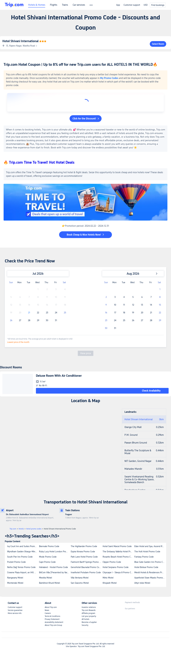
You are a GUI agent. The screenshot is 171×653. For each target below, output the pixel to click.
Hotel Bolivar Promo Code (146, 567)
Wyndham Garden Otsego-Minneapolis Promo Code (23, 551)
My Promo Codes (109, 78)
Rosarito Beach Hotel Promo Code (118, 557)
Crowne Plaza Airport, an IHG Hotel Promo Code (23, 572)
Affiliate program (88, 613)
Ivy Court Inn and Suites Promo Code (23, 546)
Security (85, 625)
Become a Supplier (89, 622)
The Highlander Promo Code (84, 546)
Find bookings (157, 5)
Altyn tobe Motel (142, 583)
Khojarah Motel (110, 583)
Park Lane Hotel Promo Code (84, 557)
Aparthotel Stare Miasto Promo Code (150, 577)
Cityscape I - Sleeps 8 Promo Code (118, 572)
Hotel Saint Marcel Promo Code (117, 546)
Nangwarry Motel (15, 577)
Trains (65, 5)
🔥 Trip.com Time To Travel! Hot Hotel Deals (39, 162)
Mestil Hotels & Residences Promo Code (150, 572)
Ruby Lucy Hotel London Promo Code (55, 551)
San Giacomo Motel (80, 583)
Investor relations (89, 607)
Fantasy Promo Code (144, 557)
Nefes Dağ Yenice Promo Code (21, 567)
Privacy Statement (52, 619)
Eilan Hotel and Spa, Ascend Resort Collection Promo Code (150, 546)
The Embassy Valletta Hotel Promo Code (118, 551)
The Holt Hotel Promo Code (147, 551)
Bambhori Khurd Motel (49, 583)
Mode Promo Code (48, 557)
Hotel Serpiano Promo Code (116, 567)
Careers (48, 613)
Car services (79, 5)
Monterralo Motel (15, 583)
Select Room (158, 44)
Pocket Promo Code (16, 562)
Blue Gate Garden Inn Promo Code (150, 562)
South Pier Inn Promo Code (20, 557)
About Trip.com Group (53, 625)
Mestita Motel (45, 577)
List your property (89, 616)
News (47, 610)
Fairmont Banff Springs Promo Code (86, 562)
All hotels (85, 619)
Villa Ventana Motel (79, 577)
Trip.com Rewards (88, 610)
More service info (15, 613)
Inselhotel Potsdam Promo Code (86, 572)
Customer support (132, 5)
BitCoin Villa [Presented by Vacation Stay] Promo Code (55, 572)
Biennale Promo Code (49, 546)
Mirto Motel (108, 577)
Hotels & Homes (36, 5)
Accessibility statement (54, 622)
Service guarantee (15, 610)
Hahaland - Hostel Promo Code (53, 567)
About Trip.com (51, 607)
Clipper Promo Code (112, 562)
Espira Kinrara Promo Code (83, 551)
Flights (53, 5)
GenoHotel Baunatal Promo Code (86, 567)
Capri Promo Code (47, 562)
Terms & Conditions (52, 616)
